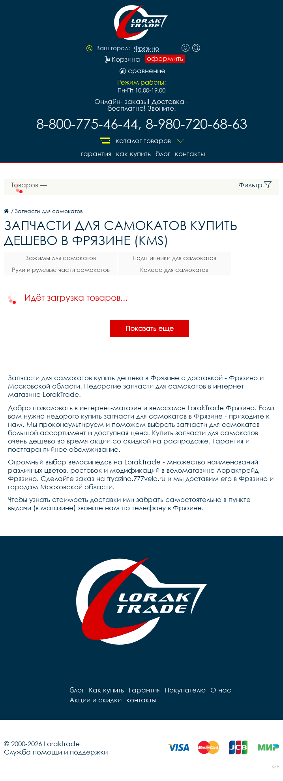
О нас (220, 690)
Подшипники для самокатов (174, 257)
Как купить (133, 153)
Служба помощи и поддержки (56, 752)
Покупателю (185, 690)
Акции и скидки (95, 700)
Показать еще (150, 328)
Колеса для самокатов (174, 269)
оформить (165, 58)
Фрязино (146, 48)
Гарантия (96, 153)
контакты (190, 153)
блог (163, 153)
